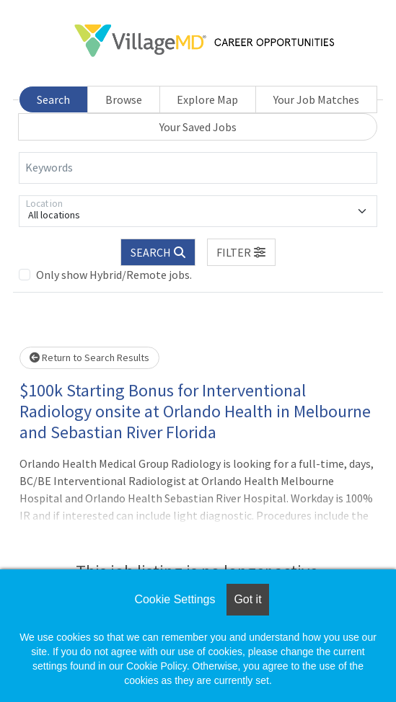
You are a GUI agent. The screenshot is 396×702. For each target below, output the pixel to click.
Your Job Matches (316, 99)
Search (53, 99)
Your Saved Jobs (198, 127)
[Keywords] (198, 168)
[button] (241, 252)
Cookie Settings (174, 599)
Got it (247, 599)
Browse (123, 99)
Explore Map (207, 99)
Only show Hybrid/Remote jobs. (114, 274)
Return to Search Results (89, 357)
